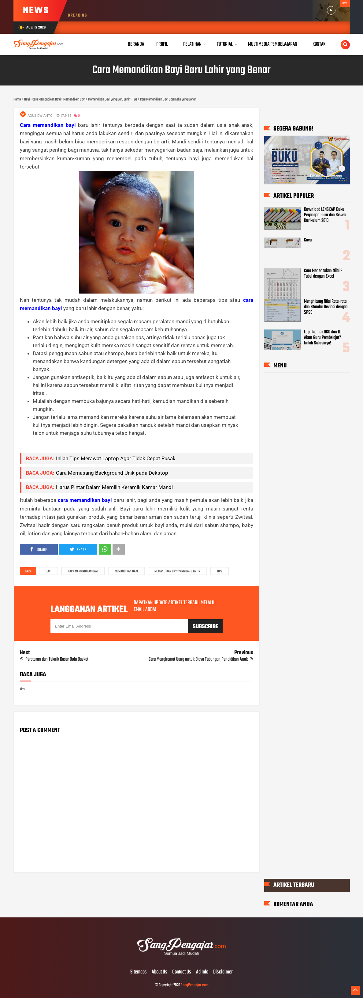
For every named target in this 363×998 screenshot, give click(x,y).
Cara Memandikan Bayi (83, 571)
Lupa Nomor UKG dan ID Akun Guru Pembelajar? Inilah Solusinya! (322, 337)
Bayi (48, 571)
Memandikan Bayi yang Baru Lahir (177, 571)
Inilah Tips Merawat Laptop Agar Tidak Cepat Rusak (116, 458)
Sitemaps (138, 972)
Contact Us (181, 972)
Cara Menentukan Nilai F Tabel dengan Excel (323, 273)
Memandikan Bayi (126, 571)
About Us (159, 972)
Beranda (136, 44)
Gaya (308, 240)
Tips (219, 571)
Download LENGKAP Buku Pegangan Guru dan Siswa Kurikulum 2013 (325, 215)
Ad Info (202, 972)
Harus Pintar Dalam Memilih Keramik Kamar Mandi (114, 487)
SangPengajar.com (195, 985)
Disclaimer (223, 972)
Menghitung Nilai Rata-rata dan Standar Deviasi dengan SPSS (326, 307)
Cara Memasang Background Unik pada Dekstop (112, 473)
